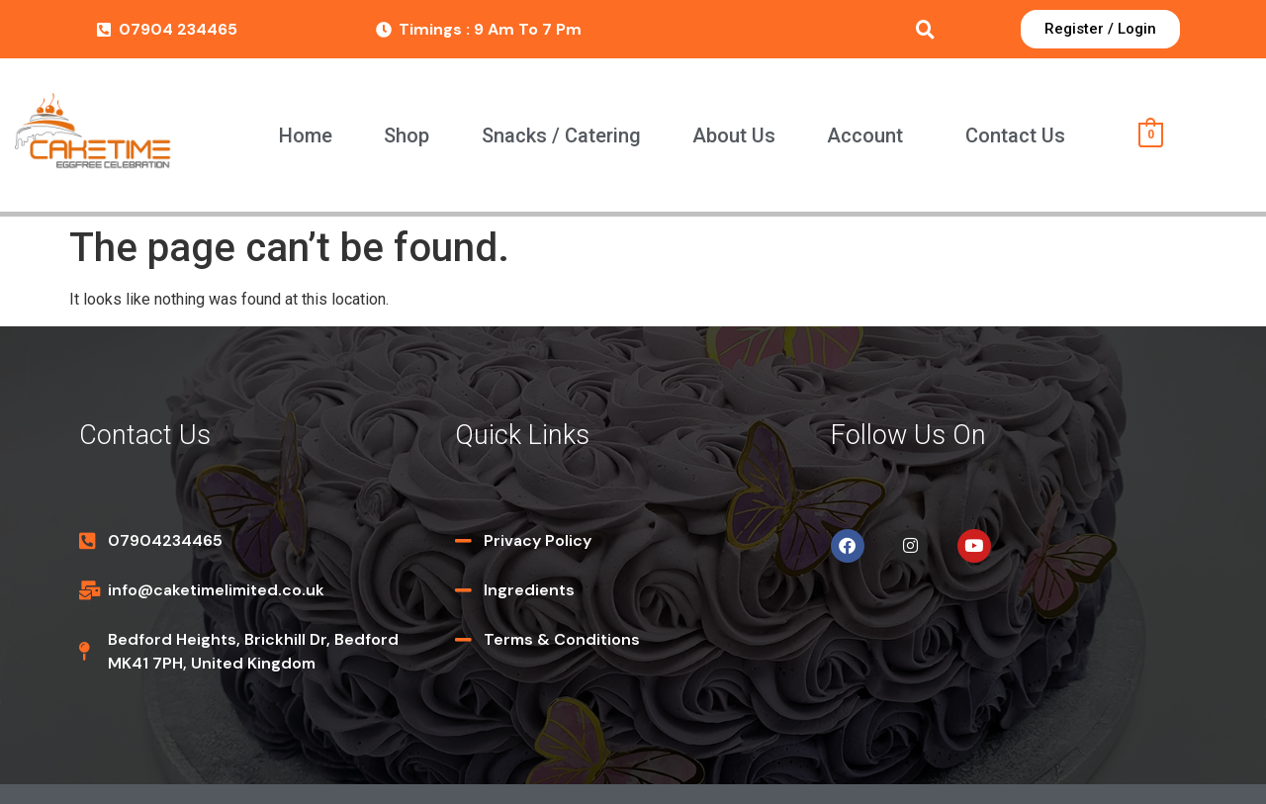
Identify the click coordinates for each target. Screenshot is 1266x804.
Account (865, 135)
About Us (733, 135)
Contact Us (1015, 135)
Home (305, 135)
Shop (406, 135)
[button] (870, 135)
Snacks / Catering (561, 135)
